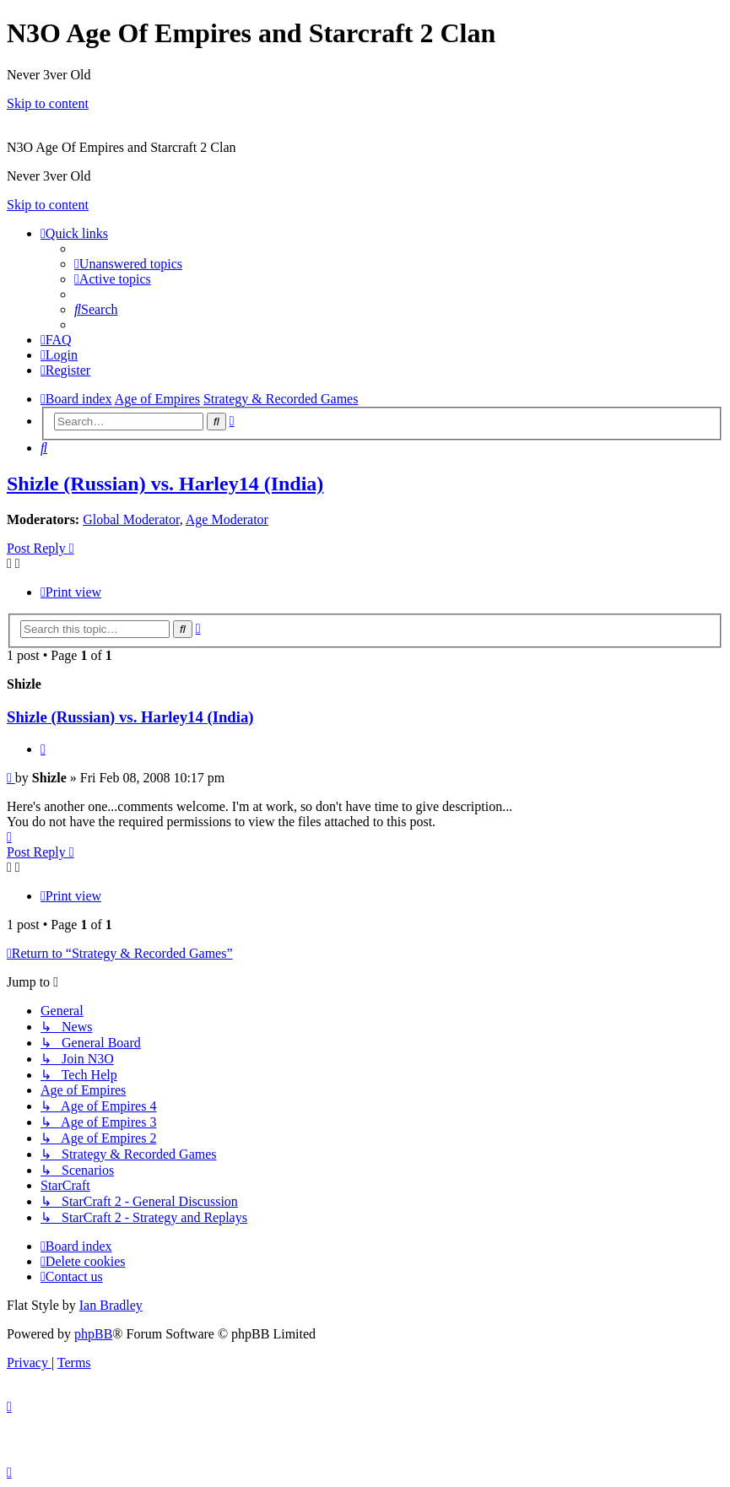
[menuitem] (128, 264)
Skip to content (48, 103)
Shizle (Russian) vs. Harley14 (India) (165, 484)
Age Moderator (227, 519)
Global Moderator (131, 519)
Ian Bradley (111, 1305)
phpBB (93, 1334)
